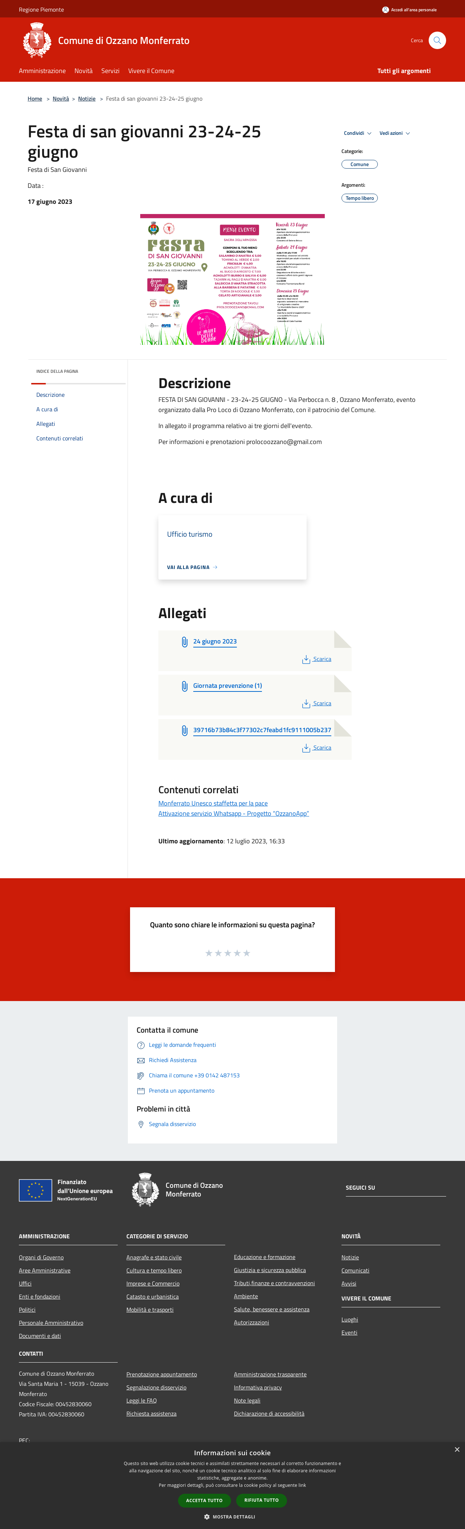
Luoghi (349, 1319)
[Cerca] (437, 40)
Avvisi (348, 1283)
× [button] (457, 1450)
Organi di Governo (41, 1257)
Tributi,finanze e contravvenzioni (274, 1283)
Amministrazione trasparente (270, 1374)
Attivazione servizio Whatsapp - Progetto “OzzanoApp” (233, 813)
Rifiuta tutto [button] (261, 1500)
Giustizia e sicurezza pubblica (270, 1270)
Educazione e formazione (264, 1256)
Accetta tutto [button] (204, 1500)
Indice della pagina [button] (57, 371)
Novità (61, 98)
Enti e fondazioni (39, 1296)
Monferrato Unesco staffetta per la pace (213, 803)
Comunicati (355, 1270)
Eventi (349, 1332)
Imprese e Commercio (152, 1283)
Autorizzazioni (251, 1322)
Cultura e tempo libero (154, 1270)
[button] (232, 1516)
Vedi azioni (396, 133)
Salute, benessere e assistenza (272, 1309)
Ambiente (246, 1296)
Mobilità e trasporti (150, 1309)
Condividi (359, 133)
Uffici (25, 1283)
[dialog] (232, 1485)
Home (35, 98)
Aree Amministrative (44, 1270)
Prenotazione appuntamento (161, 1374)
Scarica (315, 658)
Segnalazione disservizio (156, 1387)
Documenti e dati (40, 1335)
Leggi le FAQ (141, 1400)
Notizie (87, 98)
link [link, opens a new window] (302, 1485)
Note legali (247, 1400)
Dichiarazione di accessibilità (269, 1413)
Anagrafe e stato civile (154, 1257)
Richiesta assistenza (151, 1413)
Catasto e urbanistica (152, 1296)
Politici (27, 1309)
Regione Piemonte (41, 9)
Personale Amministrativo (51, 1322)
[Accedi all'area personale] (409, 9)
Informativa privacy (258, 1387)
